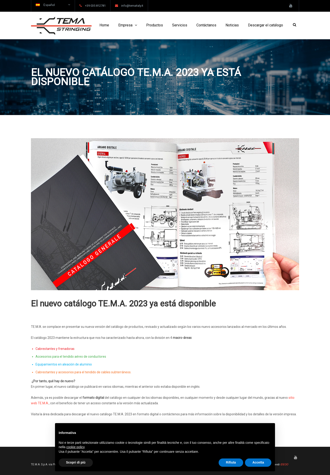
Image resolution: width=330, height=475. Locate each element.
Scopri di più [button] (75, 462)
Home (104, 25)
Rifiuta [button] (231, 462)
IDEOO (284, 464)
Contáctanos (206, 25)
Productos (154, 25)
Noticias (232, 25)
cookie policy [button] (75, 447)
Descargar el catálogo (265, 25)
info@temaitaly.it (132, 5)
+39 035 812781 (95, 5)
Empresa (125, 25)
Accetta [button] (258, 462)
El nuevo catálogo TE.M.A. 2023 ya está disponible (123, 304)
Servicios (179, 25)
